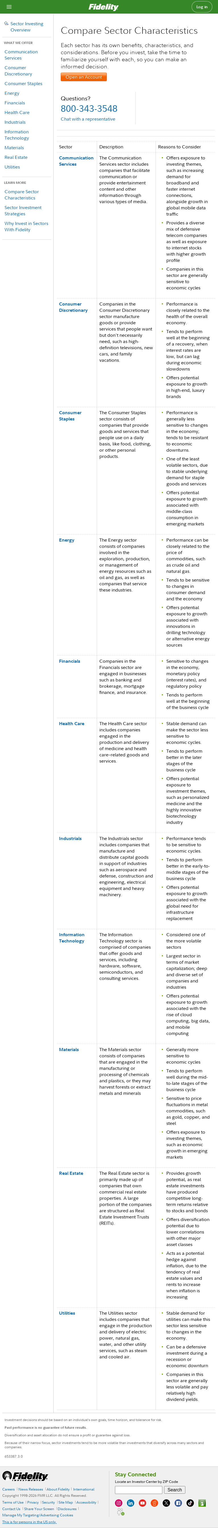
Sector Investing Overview (27, 26)
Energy (12, 93)
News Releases (30, 1489)
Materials (14, 147)
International (83, 1489)
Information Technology (17, 135)
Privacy (33, 1502)
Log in (202, 6)
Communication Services (21, 55)
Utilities (12, 167)
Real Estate (16, 157)
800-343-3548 (89, 108)
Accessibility (86, 1502)
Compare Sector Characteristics (22, 194)
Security (48, 1502)
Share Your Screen (39, 1508)
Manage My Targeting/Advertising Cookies (37, 1515)
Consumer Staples (23, 83)
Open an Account (84, 77)
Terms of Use (13, 1502)
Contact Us (11, 1508)
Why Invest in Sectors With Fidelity (26, 226)
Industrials (15, 122)
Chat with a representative (88, 119)
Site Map (65, 1502)
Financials (15, 103)
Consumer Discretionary (18, 70)
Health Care (17, 112)
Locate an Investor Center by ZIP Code (146, 1481)
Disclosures (67, 1508)
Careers (8, 1489)
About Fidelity (58, 1489)
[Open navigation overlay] (9, 7)
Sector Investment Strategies (23, 210)
